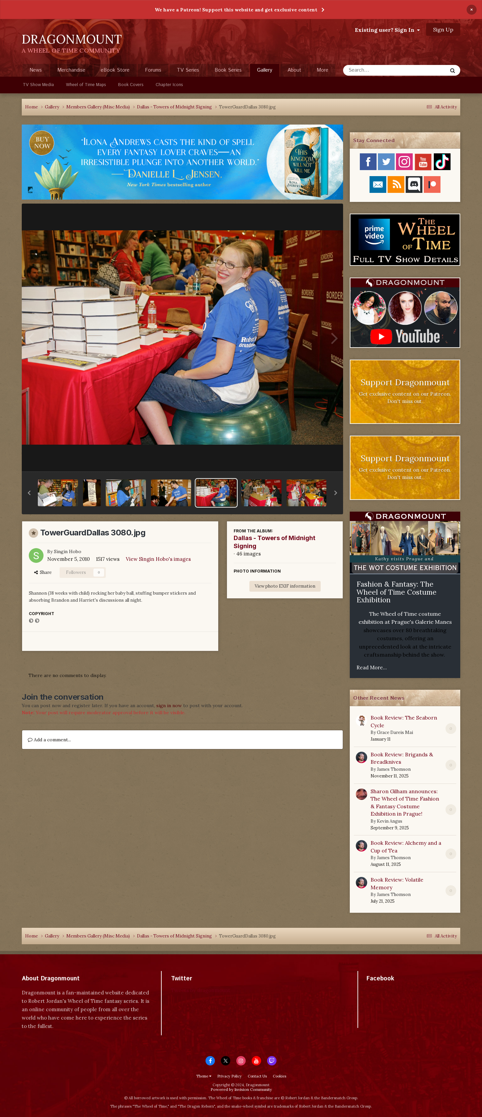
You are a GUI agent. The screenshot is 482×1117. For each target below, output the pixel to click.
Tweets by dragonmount (200, 990)
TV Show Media (38, 85)
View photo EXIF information (285, 586)
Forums (153, 70)
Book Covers (131, 85)
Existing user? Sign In (387, 29)
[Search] (377, 70)
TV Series (188, 70)
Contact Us (257, 1076)
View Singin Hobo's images (158, 559)
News (35, 70)
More (322, 70)
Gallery (264, 72)
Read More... (371, 667)
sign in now (169, 705)
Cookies (279, 1076)
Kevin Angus (389, 821)
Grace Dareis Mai (395, 732)
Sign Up (443, 29)
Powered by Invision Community (241, 1089)
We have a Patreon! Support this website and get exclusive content (236, 10)
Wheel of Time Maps (86, 85)
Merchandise (71, 70)
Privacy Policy (229, 1076)
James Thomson (394, 769)
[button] (29, 493)
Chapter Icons (169, 85)
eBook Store (115, 70)
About (294, 70)
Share (43, 572)
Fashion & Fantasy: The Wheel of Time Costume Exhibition (396, 592)
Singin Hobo (67, 551)
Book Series (228, 70)
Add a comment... (49, 740)
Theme (203, 1076)
